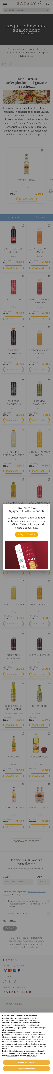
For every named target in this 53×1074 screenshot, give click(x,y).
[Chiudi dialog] (48, 505)
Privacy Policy (32, 1061)
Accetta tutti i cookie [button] (26, 1068)
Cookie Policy (12, 1061)
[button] (49, 1022)
